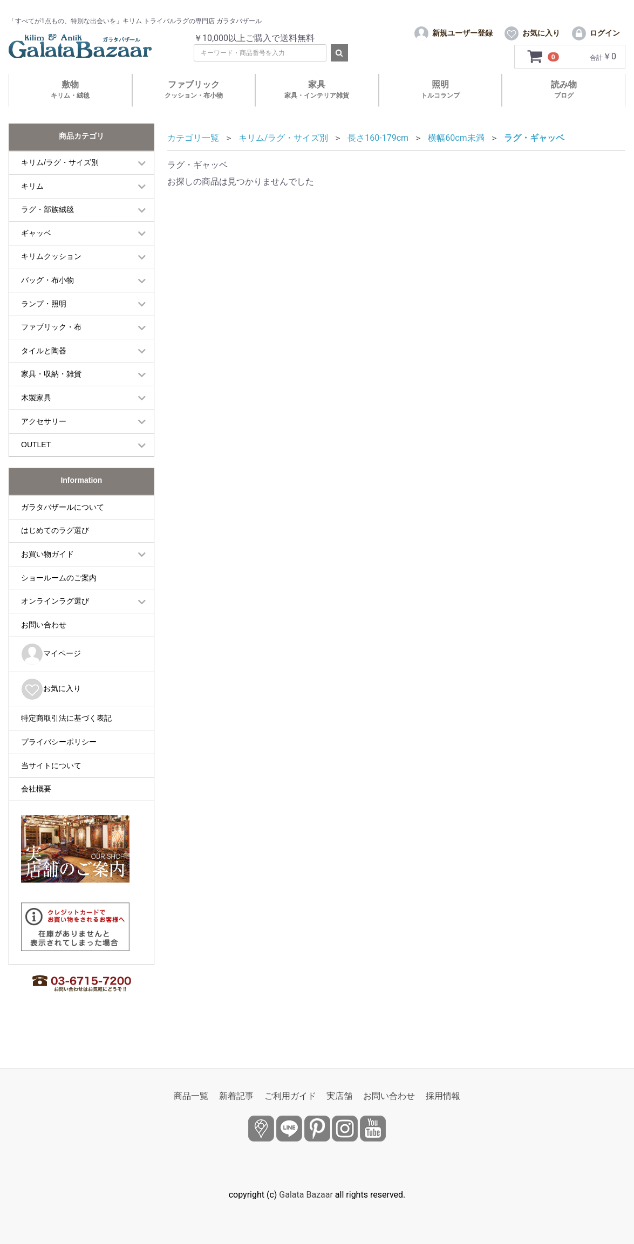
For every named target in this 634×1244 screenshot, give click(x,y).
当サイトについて (51, 786)
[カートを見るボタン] (543, 78)
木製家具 (36, 419)
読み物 (564, 111)
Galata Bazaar (306, 1195)
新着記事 (236, 1096)
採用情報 (443, 1096)
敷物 (70, 111)
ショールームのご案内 (59, 598)
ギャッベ (36, 254)
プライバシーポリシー (59, 763)
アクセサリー (43, 442)
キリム (32, 207)
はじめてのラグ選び (55, 552)
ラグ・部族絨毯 (47, 231)
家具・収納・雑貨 (51, 395)
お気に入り (51, 711)
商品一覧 (191, 1096)
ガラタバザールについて (62, 528)
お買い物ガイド (47, 575)
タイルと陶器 (43, 372)
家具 (316, 111)
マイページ (51, 676)
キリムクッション (51, 278)
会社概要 (36, 810)
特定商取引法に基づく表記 (66, 739)
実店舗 (339, 1096)
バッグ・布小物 (47, 301)
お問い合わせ (43, 645)
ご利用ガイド (290, 1096)
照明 (440, 111)
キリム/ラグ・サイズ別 (60, 184)
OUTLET (36, 466)
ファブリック (194, 111)
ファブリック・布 (51, 348)
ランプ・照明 (43, 324)
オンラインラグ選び (55, 622)
